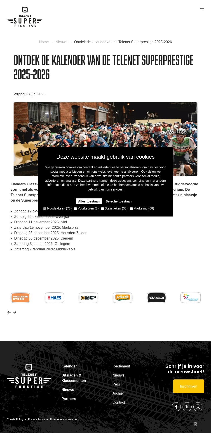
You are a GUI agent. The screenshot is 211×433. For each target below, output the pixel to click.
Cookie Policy (15, 419)
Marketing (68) (142, 208)
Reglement (121, 366)
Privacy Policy (36, 419)
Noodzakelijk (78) (57, 208)
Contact (119, 402)
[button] (9, 312)
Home (44, 42)
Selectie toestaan (118, 201)
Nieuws (62, 42)
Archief (118, 393)
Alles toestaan (89, 201)
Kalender (69, 366)
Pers (116, 384)
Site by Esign (195, 424)
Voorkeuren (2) (86, 208)
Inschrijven (188, 386)
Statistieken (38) (114, 208)
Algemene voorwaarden (63, 419)
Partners (68, 399)
